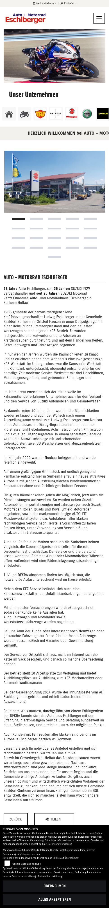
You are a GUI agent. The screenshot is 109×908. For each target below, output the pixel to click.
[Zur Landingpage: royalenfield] (40, 113)
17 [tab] (36, 248)
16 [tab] (18, 248)
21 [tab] (54, 257)
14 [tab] (72, 238)
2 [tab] (36, 219)
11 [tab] (18, 238)
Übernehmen (54, 886)
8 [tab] (54, 228)
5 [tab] (90, 219)
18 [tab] (54, 248)
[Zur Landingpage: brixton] (56, 113)
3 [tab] (54, 219)
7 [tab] (36, 228)
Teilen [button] (53, 819)
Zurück (15, 819)
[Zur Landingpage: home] (9, 113)
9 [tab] (72, 228)
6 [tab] (18, 228)
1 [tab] (18, 219)
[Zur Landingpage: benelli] (87, 113)
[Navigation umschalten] (99, 18)
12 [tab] (36, 238)
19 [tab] (72, 248)
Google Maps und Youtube (26, 863)
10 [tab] (90, 228)
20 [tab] (90, 248)
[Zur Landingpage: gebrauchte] (24, 113)
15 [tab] (90, 238)
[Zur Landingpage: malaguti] (71, 113)
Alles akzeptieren (54, 899)
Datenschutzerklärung (60, 844)
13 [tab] (54, 238)
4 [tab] (72, 219)
